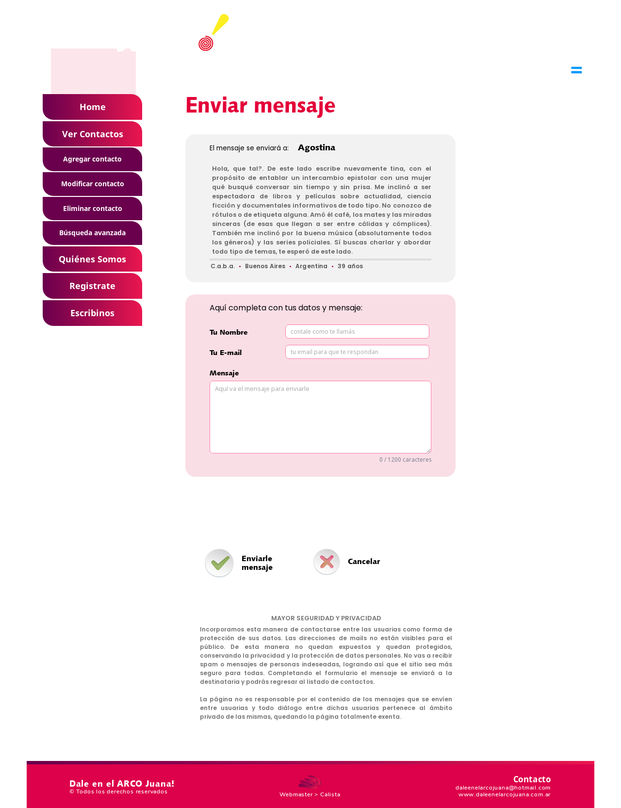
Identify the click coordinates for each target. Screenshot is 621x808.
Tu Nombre (228, 332)
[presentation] (326, 513)
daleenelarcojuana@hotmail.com (503, 788)
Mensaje (224, 373)
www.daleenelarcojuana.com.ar (504, 794)
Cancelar (364, 561)
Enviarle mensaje (257, 563)
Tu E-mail (226, 352)
